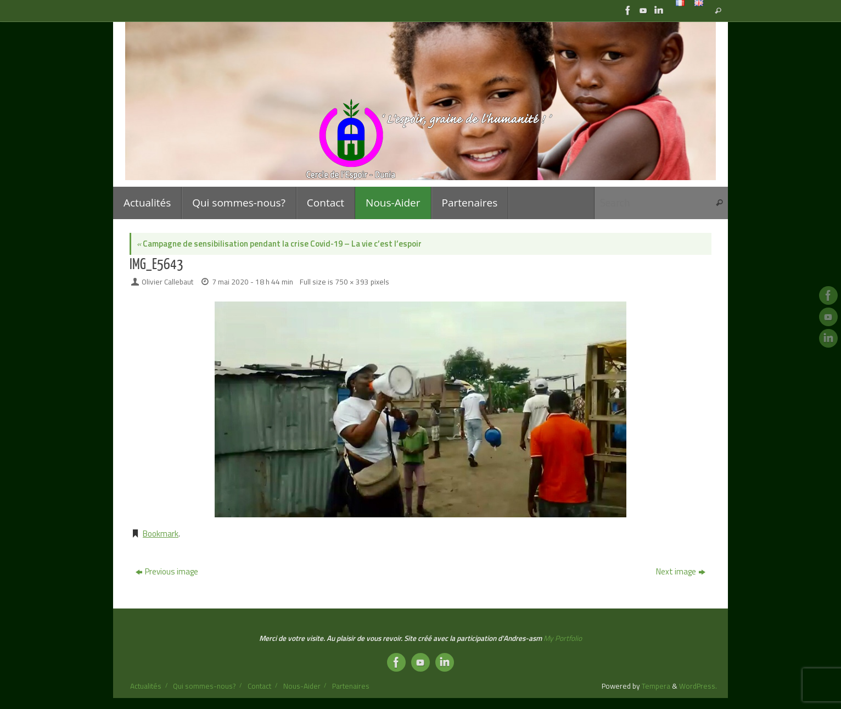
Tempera (656, 685)
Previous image (167, 571)
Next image (680, 571)
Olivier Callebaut (167, 281)
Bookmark (160, 533)
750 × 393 (352, 281)
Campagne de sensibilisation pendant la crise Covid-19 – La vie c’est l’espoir (279, 243)
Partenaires (350, 685)
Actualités (145, 685)
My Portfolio (562, 638)
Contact (259, 685)
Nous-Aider (302, 685)
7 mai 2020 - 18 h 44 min (252, 281)
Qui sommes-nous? (204, 685)
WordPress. (698, 685)
